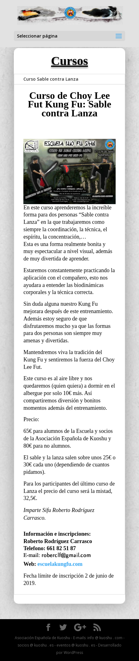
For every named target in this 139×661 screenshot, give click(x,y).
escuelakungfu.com (60, 564)
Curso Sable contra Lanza (50, 79)
